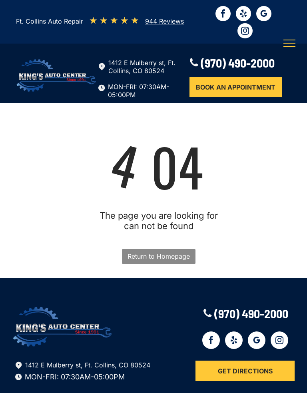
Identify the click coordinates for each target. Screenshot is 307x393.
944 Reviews (164, 21)
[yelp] (243, 14)
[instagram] (245, 31)
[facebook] (223, 14)
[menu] (289, 43)
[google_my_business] (263, 14)
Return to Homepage (159, 256)
